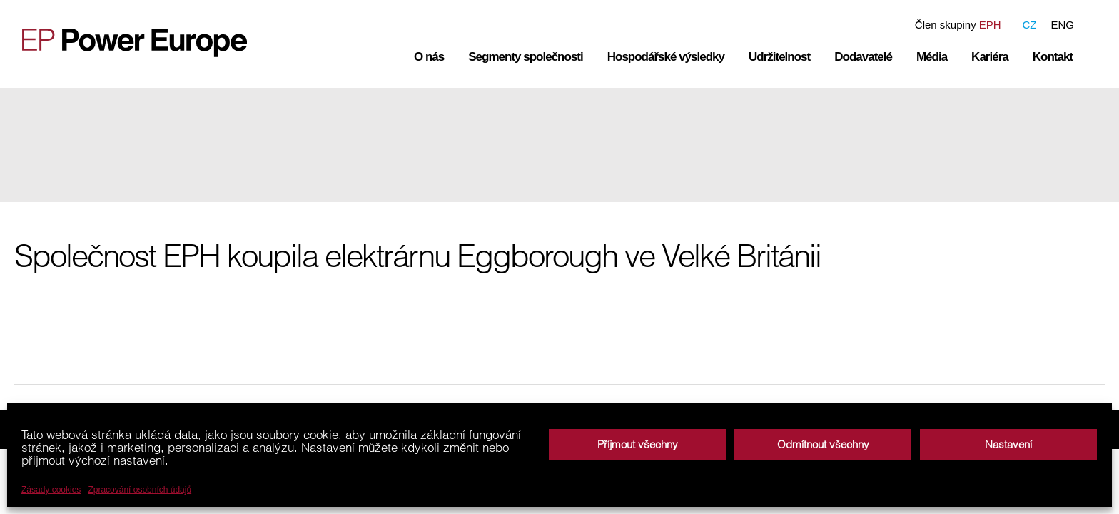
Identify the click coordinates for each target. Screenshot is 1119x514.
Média (931, 57)
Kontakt (1053, 57)
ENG (1062, 25)
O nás (429, 57)
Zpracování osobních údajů (139, 490)
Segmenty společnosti (525, 57)
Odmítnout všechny (823, 444)
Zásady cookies (51, 490)
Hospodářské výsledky (665, 57)
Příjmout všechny (637, 444)
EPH (990, 25)
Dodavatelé (863, 57)
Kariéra (989, 57)
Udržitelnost (779, 57)
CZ (1029, 25)
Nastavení (1008, 444)
